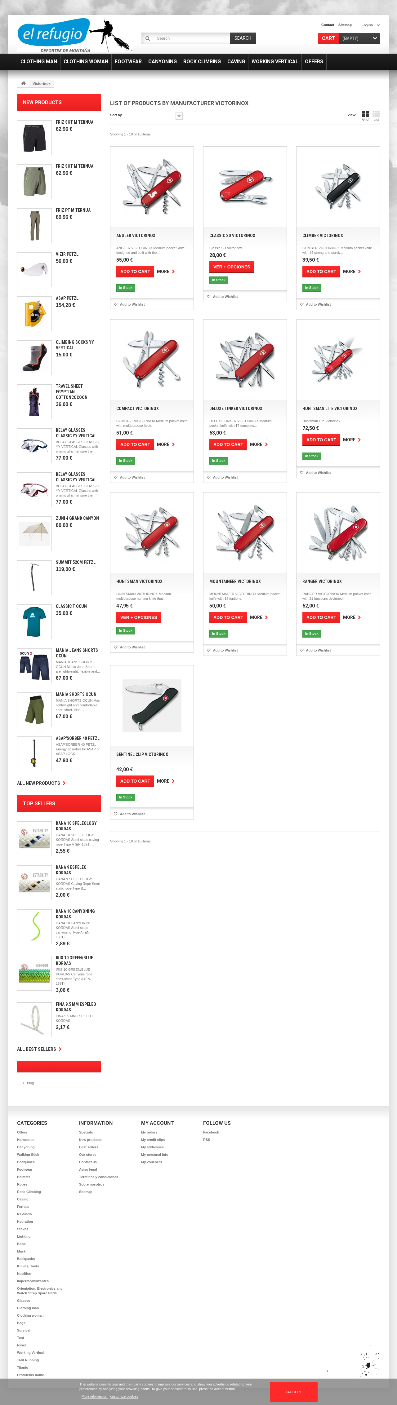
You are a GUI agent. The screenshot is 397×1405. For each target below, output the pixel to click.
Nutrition (24, 1273)
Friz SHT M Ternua (74, 122)
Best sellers (88, 1147)
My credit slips (153, 1140)
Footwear (24, 1169)
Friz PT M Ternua (73, 210)
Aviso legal (88, 1169)
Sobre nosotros (91, 1184)
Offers (22, 1132)
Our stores (87, 1154)
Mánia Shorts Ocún (76, 694)
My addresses (152, 1147)
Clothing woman (30, 1315)
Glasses (23, 1300)
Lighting (23, 1236)
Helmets (23, 1177)
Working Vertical (30, 1352)
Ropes (22, 1184)
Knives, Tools (28, 1266)
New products (42, 102)
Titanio (22, 1367)
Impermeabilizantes (33, 1281)
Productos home (30, 1375)
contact (327, 25)
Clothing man (28, 1308)
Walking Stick (28, 1154)
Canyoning (26, 1147)
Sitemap (85, 1192)
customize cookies (124, 1396)
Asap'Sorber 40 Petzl (78, 738)
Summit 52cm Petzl (76, 562)
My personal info (154, 1154)
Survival (23, 1330)
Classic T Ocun (71, 606)
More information (95, 1396)
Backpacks (26, 1259)
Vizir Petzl (67, 254)
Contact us (88, 1162)
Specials (86, 1132)
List (376, 116)
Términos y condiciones (98, 1177)
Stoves (22, 1229)
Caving (23, 1199)
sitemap (345, 25)
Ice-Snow (24, 1214)
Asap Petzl (67, 298)
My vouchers (151, 1162)
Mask (21, 1251)
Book (21, 1244)
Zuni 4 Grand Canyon (77, 518)
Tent (20, 1338)
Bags (21, 1323)
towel (21, 1345)
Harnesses (25, 1140)
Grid (365, 116)
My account (157, 1123)
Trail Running (28, 1360)
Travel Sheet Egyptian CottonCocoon (71, 392)
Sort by (116, 115)
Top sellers (39, 803)
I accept (294, 1392)
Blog (30, 1083)
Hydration (25, 1221)
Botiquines (26, 1162)
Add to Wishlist (132, 304)
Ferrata (23, 1206)
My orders (149, 1132)
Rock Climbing (29, 1192)
